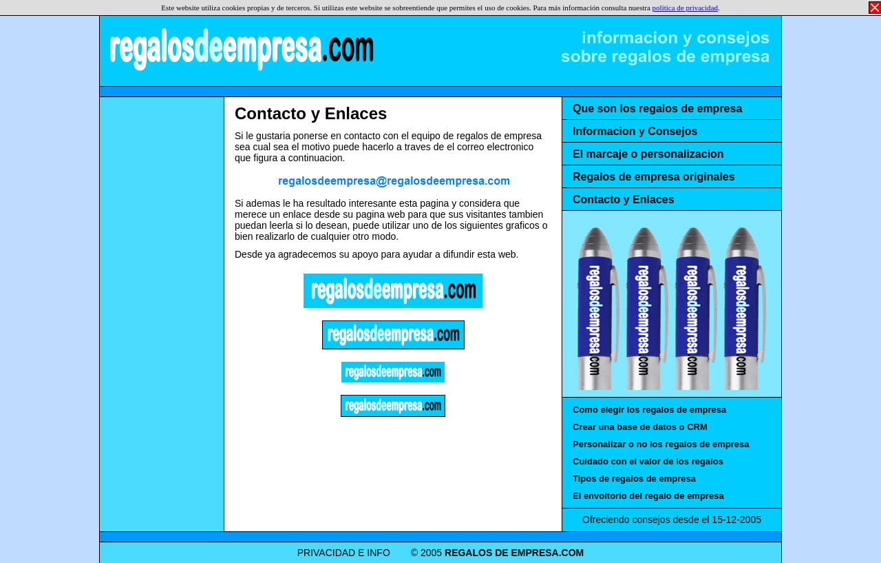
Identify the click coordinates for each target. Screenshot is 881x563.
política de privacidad (685, 7)
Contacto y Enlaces (311, 113)
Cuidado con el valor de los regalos (648, 461)
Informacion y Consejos (635, 131)
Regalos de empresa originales (654, 177)
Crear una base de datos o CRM (640, 427)
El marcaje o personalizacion (648, 154)
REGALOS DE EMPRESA (241, 48)
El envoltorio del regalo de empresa (648, 496)
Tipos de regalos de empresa (634, 478)
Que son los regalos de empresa (657, 108)
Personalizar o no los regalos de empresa (661, 444)
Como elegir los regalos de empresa (649, 410)
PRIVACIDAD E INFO (343, 552)
